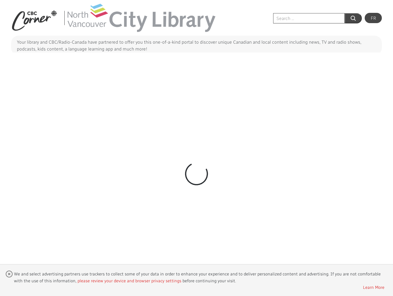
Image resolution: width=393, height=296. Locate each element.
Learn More (373, 287)
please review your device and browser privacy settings (129, 280)
